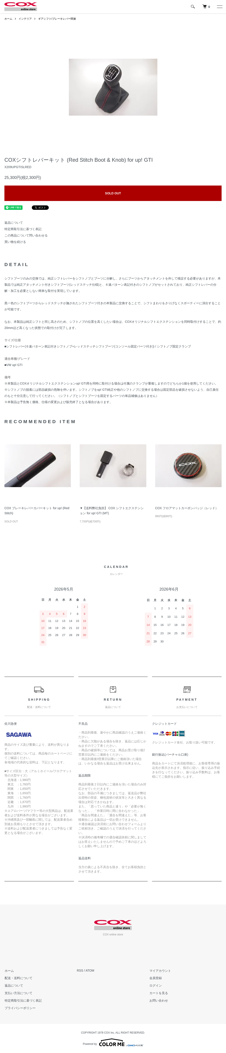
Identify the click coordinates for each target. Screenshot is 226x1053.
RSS (80, 970)
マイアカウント (160, 970)
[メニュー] (219, 6)
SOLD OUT (113, 193)
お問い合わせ (158, 1000)
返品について (13, 222)
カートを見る (158, 993)
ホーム (8, 18)
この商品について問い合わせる (26, 235)
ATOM (90, 970)
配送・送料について (18, 978)
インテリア (25, 18)
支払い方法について (18, 993)
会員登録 (155, 978)
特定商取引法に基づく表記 (22, 229)
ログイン (155, 985)
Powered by (113, 1042)
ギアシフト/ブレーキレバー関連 (57, 18)
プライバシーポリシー (19, 1008)
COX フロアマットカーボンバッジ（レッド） (186, 508)
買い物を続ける (15, 242)
